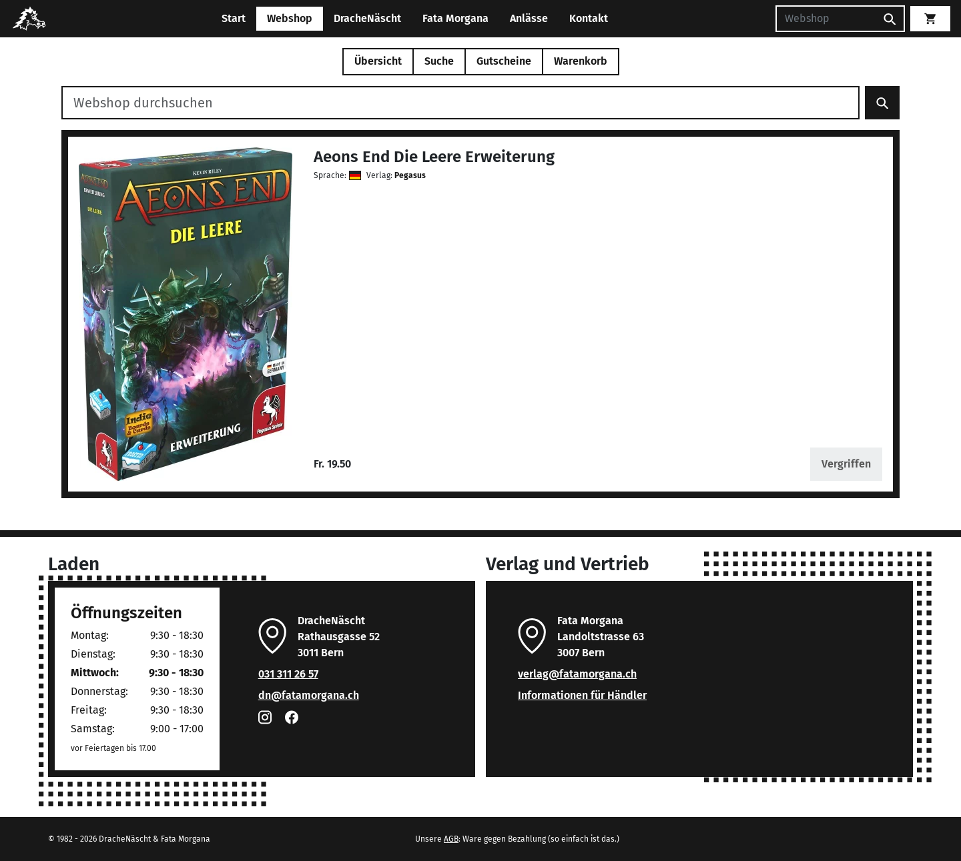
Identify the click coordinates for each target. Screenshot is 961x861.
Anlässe (529, 18)
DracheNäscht (367, 18)
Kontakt (588, 18)
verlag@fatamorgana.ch (577, 674)
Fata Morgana (455, 18)
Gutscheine (503, 61)
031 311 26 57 (288, 674)
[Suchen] (825, 18)
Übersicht (378, 61)
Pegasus (410, 175)
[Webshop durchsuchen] (460, 102)
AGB (451, 839)
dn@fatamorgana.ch (308, 695)
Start (234, 18)
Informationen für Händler (582, 695)
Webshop (289, 18)
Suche (439, 61)
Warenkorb (580, 61)
